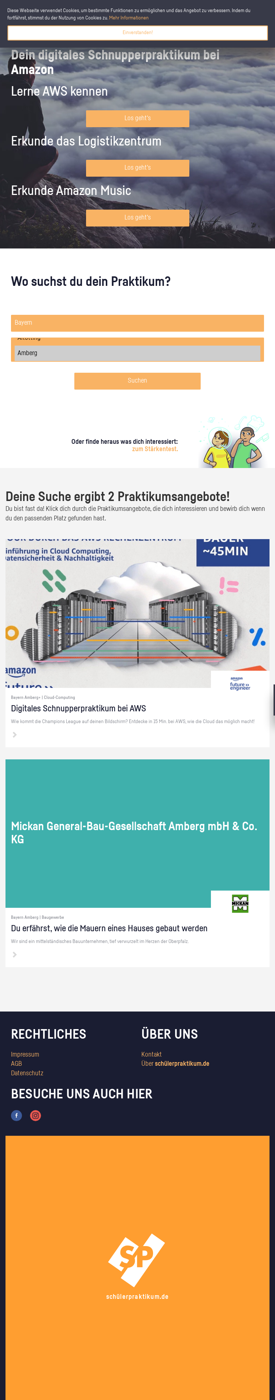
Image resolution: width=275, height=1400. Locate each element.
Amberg (137, 353)
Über (175, 1064)
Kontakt (151, 1054)
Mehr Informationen (129, 18)
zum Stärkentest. (155, 449)
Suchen (137, 380)
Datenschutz (27, 1073)
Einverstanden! (138, 32)
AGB (16, 1064)
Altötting (137, 338)
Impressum (25, 1054)
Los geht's (138, 118)
